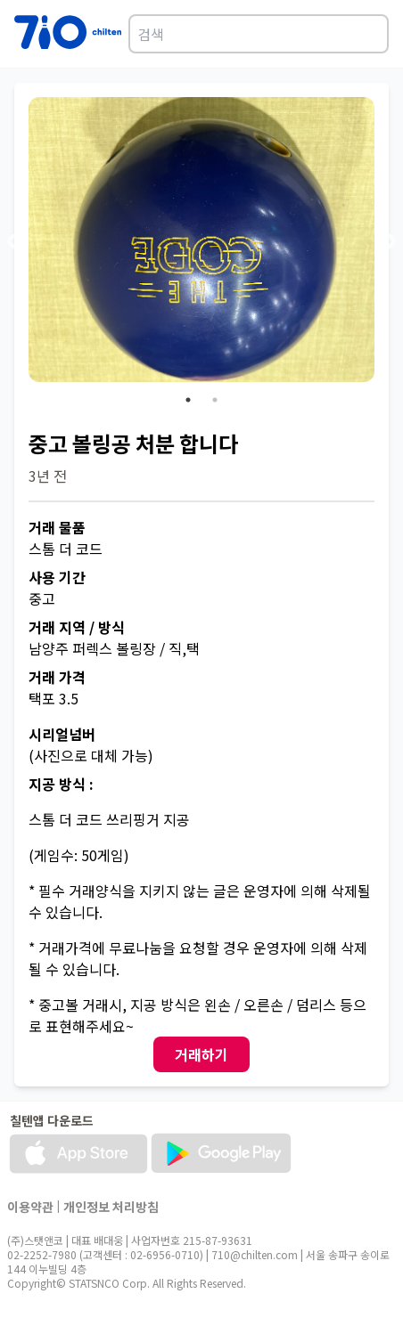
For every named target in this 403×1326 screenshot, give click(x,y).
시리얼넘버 (62, 733)
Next (388, 242)
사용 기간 (57, 577)
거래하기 (201, 1054)
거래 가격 (57, 676)
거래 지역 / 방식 (77, 627)
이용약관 (30, 1207)
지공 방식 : (61, 783)
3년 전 (48, 475)
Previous (15, 242)
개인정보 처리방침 (111, 1207)
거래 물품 (57, 527)
